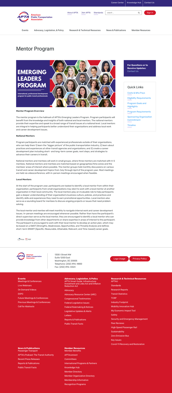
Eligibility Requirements (139, 98)
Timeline (131, 125)
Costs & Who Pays (136, 93)
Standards (98, 12)
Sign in (150, 12)
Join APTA (86, 12)
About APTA (72, 12)
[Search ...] (121, 13)
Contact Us (132, 71)
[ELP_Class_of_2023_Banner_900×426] (65, 61)
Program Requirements (139, 111)
